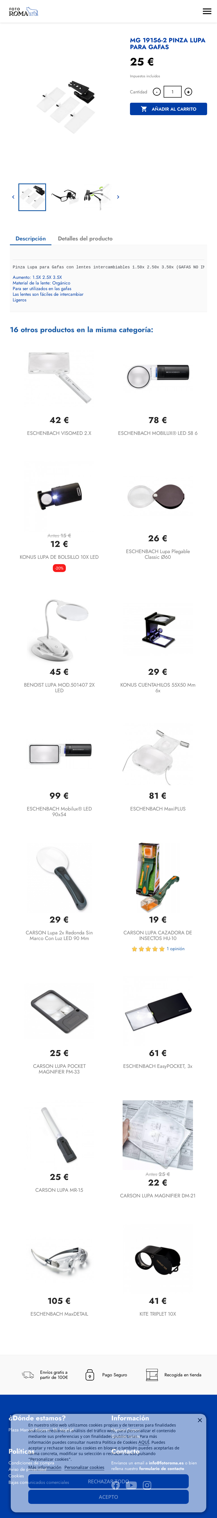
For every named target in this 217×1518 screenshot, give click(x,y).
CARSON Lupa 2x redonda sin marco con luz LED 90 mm (59, 935)
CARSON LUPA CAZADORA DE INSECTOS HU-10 (157, 935)
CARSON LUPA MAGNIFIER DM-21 (158, 1195)
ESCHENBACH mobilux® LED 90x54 (59, 811)
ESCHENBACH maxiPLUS (158, 808)
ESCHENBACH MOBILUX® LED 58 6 (158, 433)
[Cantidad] (173, 92)
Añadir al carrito (168, 109)
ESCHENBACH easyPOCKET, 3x (157, 1066)
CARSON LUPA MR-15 (59, 1190)
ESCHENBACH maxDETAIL (59, 1314)
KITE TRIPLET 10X (158, 1314)
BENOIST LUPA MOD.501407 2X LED (59, 687)
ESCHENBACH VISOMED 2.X (59, 433)
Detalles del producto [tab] (85, 239)
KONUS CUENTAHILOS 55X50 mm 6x (158, 687)
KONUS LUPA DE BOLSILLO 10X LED (59, 557)
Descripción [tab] (31, 239)
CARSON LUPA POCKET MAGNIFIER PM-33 (59, 1069)
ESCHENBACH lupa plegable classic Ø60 (158, 554)
